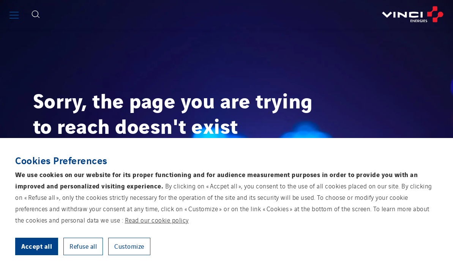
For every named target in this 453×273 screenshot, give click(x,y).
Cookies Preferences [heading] (61, 160)
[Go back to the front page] (249, 14)
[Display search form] (35, 14)
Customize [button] (129, 246)
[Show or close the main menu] (14, 15)
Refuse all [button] (83, 246)
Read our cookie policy (157, 219)
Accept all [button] (36, 246)
